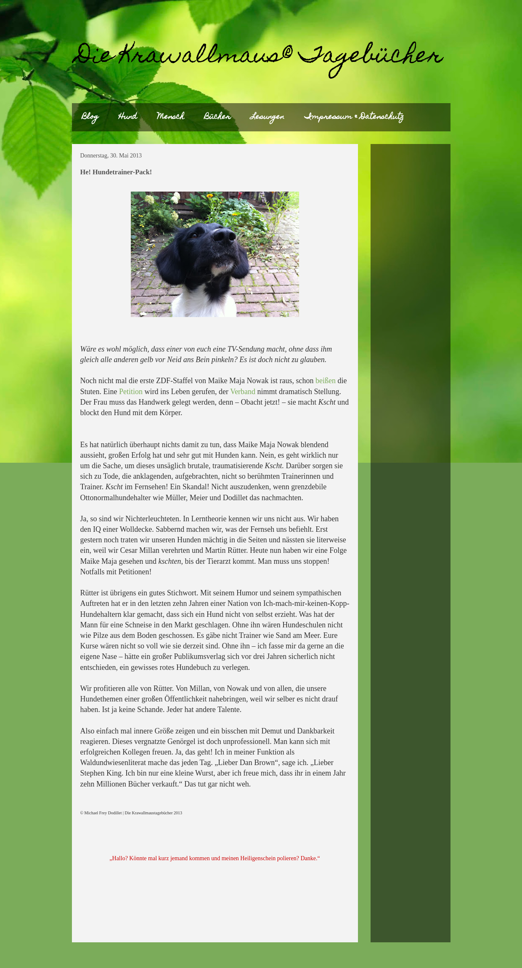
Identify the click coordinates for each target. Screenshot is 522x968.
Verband (242, 391)
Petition (131, 391)
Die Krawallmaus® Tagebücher (259, 57)
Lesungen (267, 117)
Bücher (217, 117)
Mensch (170, 117)
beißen (325, 380)
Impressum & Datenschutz (354, 117)
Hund (128, 117)
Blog (90, 117)
